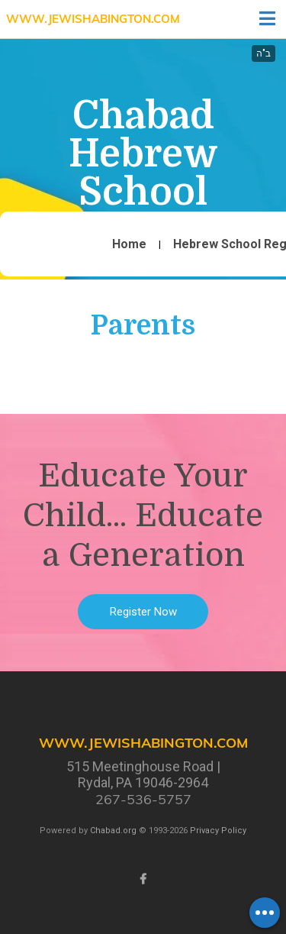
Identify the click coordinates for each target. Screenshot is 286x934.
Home (129, 244)
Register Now (143, 612)
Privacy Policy (218, 830)
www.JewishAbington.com (93, 18)
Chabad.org (113, 830)
